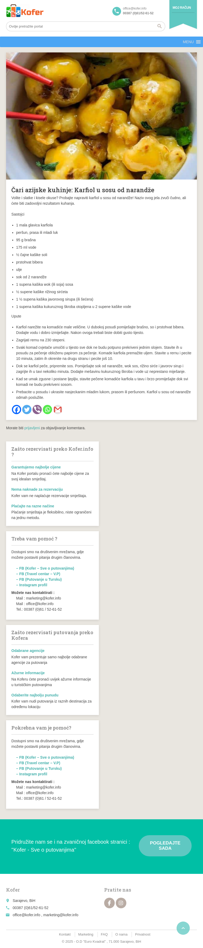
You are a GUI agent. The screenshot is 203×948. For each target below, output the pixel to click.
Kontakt (65, 934)
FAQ (104, 934)
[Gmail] (57, 409)
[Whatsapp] (47, 409)
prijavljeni (32, 428)
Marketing (85, 934)
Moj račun (182, 8)
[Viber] (37, 409)
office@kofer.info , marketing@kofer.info (45, 915)
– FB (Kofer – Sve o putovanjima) (45, 568)
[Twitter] (26, 409)
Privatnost (142, 934)
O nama (121, 934)
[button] (188, 42)
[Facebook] (16, 409)
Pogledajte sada (165, 845)
